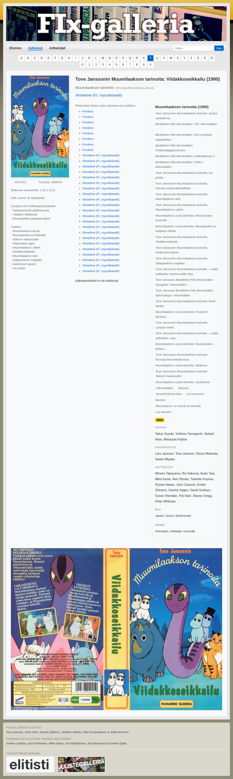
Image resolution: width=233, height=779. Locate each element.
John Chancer (186, 484)
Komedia (189, 531)
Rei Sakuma (190, 473)
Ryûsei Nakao (165, 484)
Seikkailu (176, 531)
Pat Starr (185, 495)
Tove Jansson (184, 453)
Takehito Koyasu (201, 479)
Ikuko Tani (208, 473)
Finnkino (87, 111)
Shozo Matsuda (207, 453)
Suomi (169, 515)
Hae (219, 48)
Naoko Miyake (165, 459)
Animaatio (161, 531)
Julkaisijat (57, 48)
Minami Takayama (167, 473)
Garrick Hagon (178, 490)
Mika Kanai (162, 479)
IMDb (159, 420)
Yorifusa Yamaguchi (189, 433)
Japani (159, 515)
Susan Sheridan (166, 495)
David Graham (200, 490)
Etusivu (15, 48)
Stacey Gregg (202, 495)
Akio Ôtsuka (180, 479)
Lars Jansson (164, 453)
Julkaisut (35, 48)
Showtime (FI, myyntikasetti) (98, 95)
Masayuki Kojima (175, 439)
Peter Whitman (165, 501)
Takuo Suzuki (164, 433)
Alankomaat (183, 515)
